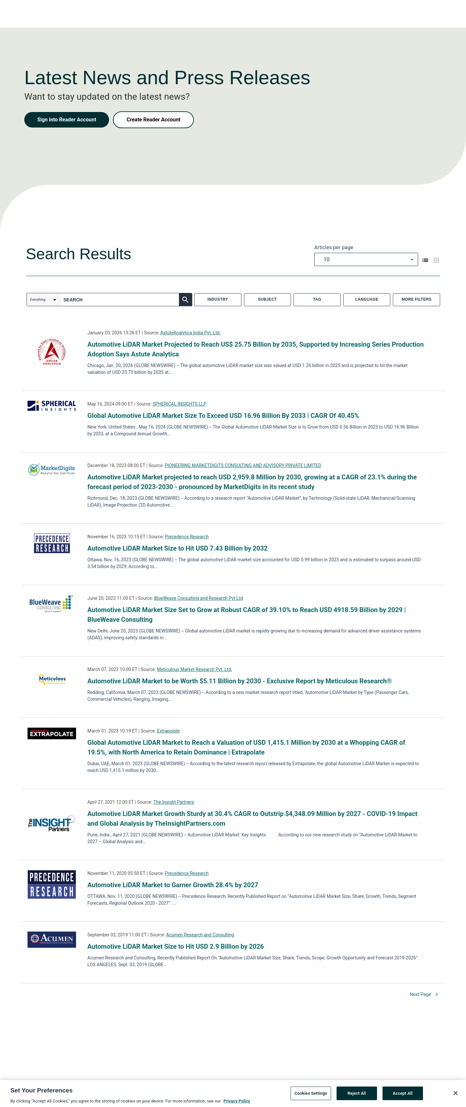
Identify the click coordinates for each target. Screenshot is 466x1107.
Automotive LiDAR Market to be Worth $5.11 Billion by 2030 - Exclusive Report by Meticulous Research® (239, 681)
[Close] (456, 1097)
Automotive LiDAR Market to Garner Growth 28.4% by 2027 (172, 885)
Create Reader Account (153, 120)
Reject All (357, 1096)
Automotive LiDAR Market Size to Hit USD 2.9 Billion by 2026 (175, 946)
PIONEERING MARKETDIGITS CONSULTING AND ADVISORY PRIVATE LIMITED (243, 465)
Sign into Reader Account (66, 120)
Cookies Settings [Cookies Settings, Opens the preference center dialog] (310, 1096)
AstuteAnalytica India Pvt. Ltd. (190, 332)
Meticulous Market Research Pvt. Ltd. (194, 669)
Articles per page (333, 247)
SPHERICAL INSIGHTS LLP (179, 404)
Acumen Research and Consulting (200, 934)
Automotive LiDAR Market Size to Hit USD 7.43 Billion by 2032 (177, 548)
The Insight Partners (173, 802)
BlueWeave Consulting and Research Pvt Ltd (198, 598)
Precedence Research (187, 536)
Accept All (403, 1096)
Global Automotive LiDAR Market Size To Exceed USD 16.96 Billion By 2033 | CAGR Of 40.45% (223, 415)
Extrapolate (168, 730)
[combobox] (366, 259)
